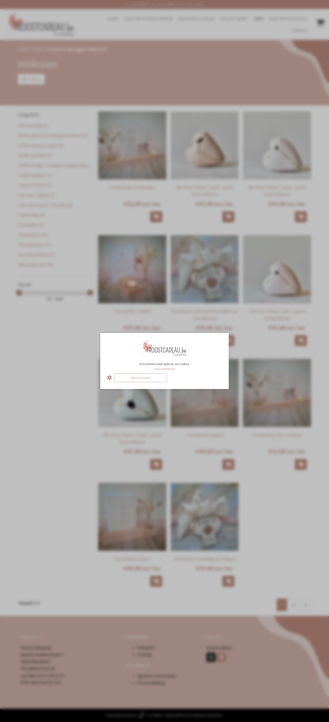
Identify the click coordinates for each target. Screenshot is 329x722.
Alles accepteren (195, 377)
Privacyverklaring (164, 368)
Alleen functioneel (141, 377)
